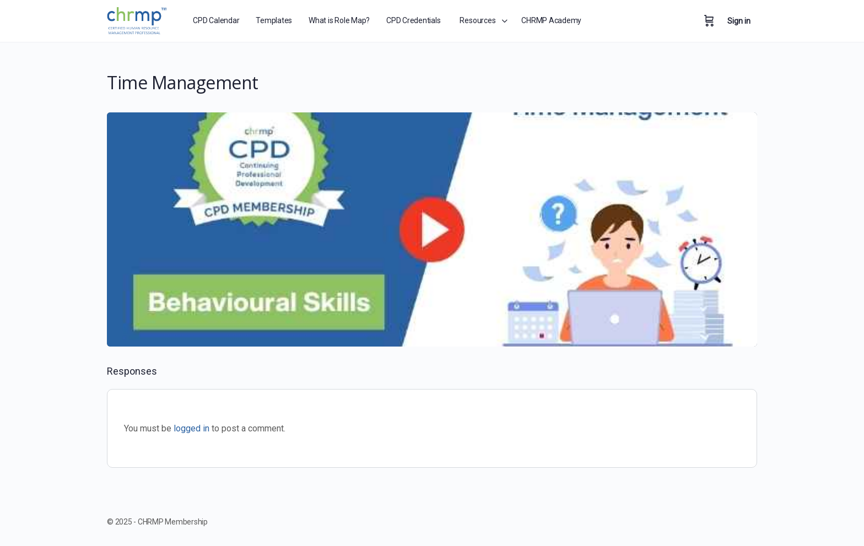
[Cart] (709, 21)
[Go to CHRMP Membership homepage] (137, 19)
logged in (191, 428)
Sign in (738, 21)
